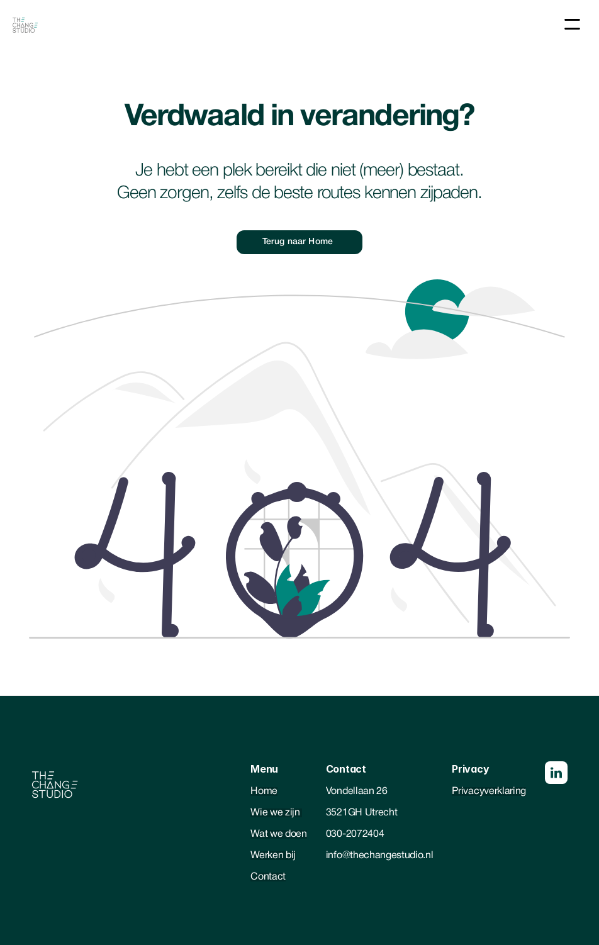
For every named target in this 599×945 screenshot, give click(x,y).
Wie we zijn (276, 812)
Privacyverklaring (489, 791)
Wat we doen (278, 834)
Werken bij (273, 855)
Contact (268, 877)
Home (263, 791)
